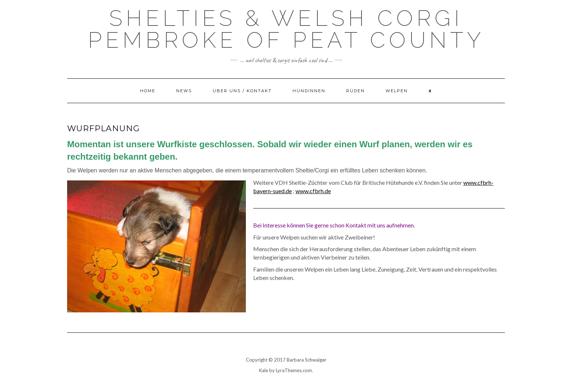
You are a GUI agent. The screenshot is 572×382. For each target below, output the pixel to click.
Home (147, 90)
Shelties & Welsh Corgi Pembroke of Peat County (286, 29)
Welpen (397, 90)
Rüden (355, 90)
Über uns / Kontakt (242, 90)
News (184, 90)
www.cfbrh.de (313, 190)
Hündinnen (309, 90)
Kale (263, 370)
